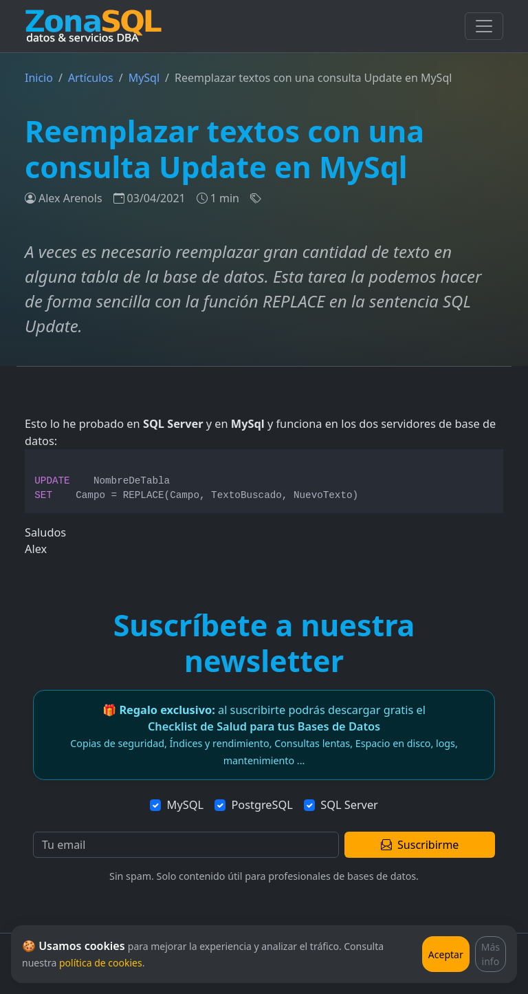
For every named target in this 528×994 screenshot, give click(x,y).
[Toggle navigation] (484, 26)
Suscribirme (420, 844)
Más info (490, 954)
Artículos (90, 77)
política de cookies (100, 962)
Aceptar (445, 954)
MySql (144, 77)
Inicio (39, 77)
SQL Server (349, 804)
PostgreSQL (261, 804)
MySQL (185, 804)
